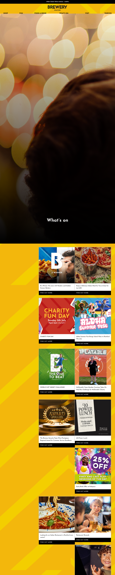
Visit (87, 13)
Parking (108, 13)
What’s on (63, 13)
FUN (21, 13)
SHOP (5, 13)
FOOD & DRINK (40, 13)
